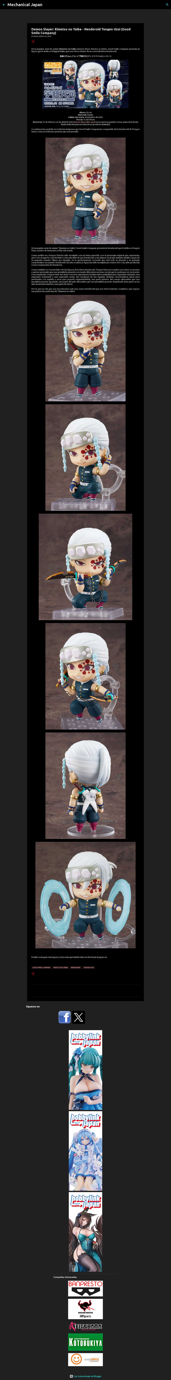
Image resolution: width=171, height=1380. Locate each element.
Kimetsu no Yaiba (60, 967)
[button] (33, 42)
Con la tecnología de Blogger (85, 1376)
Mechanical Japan (24, 4)
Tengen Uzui (88, 967)
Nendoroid (75, 967)
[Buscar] (167, 4)
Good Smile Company (41, 967)
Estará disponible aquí (84, 122)
